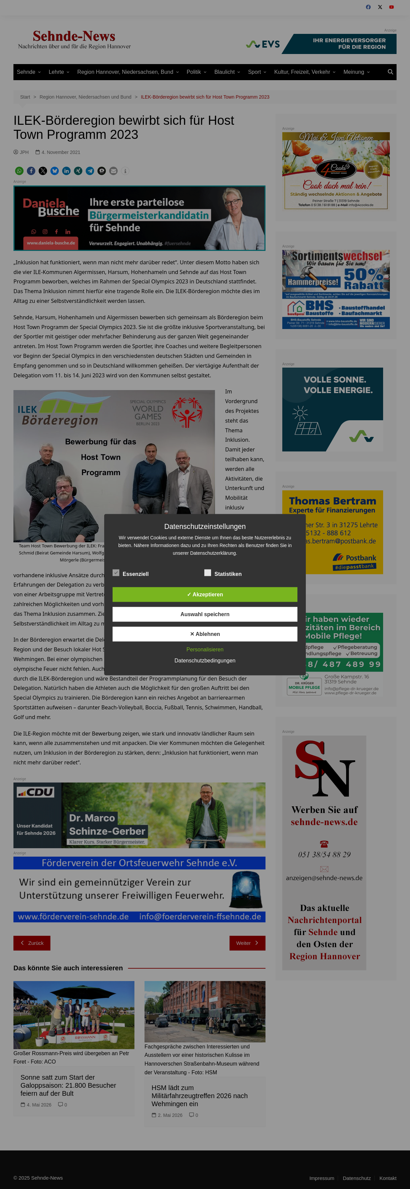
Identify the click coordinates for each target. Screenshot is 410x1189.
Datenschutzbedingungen (204, 660)
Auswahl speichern (205, 614)
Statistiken (223, 573)
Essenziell (131, 573)
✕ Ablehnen (205, 634)
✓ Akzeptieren (205, 594)
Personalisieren (205, 649)
